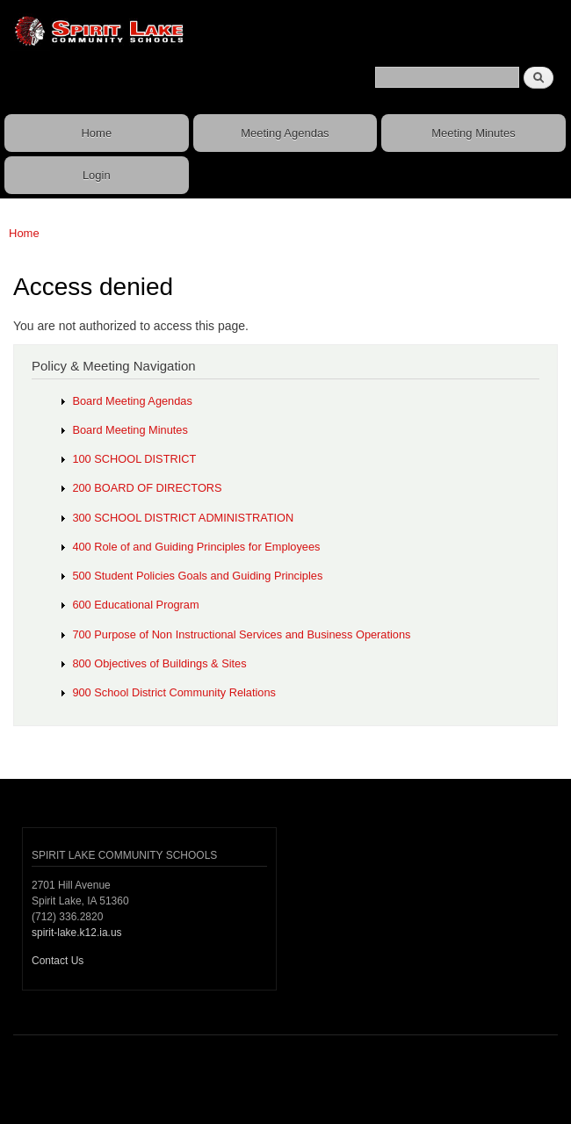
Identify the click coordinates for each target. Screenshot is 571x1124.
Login (97, 175)
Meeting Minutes (473, 133)
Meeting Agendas (285, 133)
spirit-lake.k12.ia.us (77, 932)
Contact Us (57, 961)
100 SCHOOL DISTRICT (134, 458)
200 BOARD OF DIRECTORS (146, 487)
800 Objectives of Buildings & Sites (159, 663)
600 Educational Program (135, 604)
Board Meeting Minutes (129, 429)
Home (96, 133)
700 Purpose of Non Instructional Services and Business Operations (241, 634)
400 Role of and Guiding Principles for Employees (196, 546)
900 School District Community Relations (174, 692)
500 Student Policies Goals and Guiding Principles (197, 575)
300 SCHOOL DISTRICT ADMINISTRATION (182, 517)
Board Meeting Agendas (132, 400)
